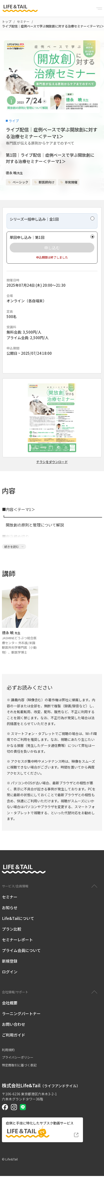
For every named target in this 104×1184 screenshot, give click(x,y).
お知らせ (9, 907)
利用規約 (8, 1049)
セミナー (23, 21)
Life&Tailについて (18, 918)
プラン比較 (11, 929)
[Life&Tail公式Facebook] (5, 1107)
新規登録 (9, 961)
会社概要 (9, 1003)
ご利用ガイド (13, 1035)
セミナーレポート (17, 939)
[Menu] (99, 8)
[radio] (52, 221)
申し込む (52, 248)
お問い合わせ (13, 1024)
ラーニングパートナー (21, 1013)
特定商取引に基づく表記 (19, 1065)
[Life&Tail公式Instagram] (14, 1107)
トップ (6, 21)
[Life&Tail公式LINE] (23, 1107)
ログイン (9, 972)
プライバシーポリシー (17, 1057)
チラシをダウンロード (52, 462)
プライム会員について (21, 950)
